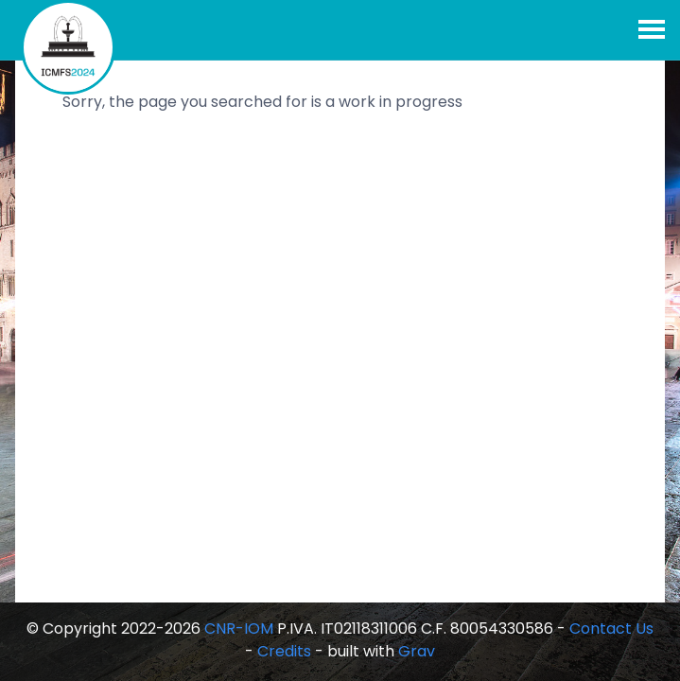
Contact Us (611, 628)
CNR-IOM (238, 628)
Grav (416, 651)
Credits (284, 651)
